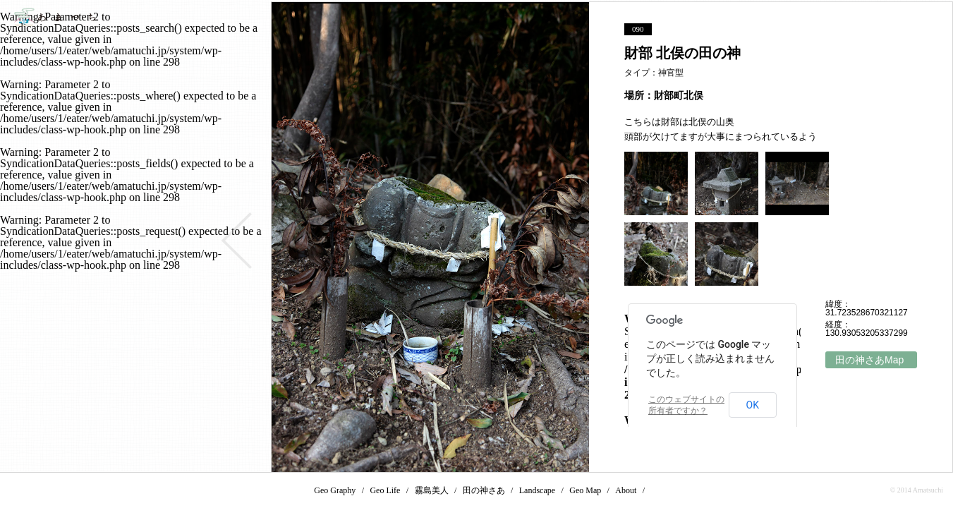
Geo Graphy (335, 490)
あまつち (54, 16)
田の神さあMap (869, 359)
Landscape (537, 490)
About (625, 490)
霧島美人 (432, 490)
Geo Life (385, 490)
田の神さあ (484, 490)
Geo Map (585, 490)
